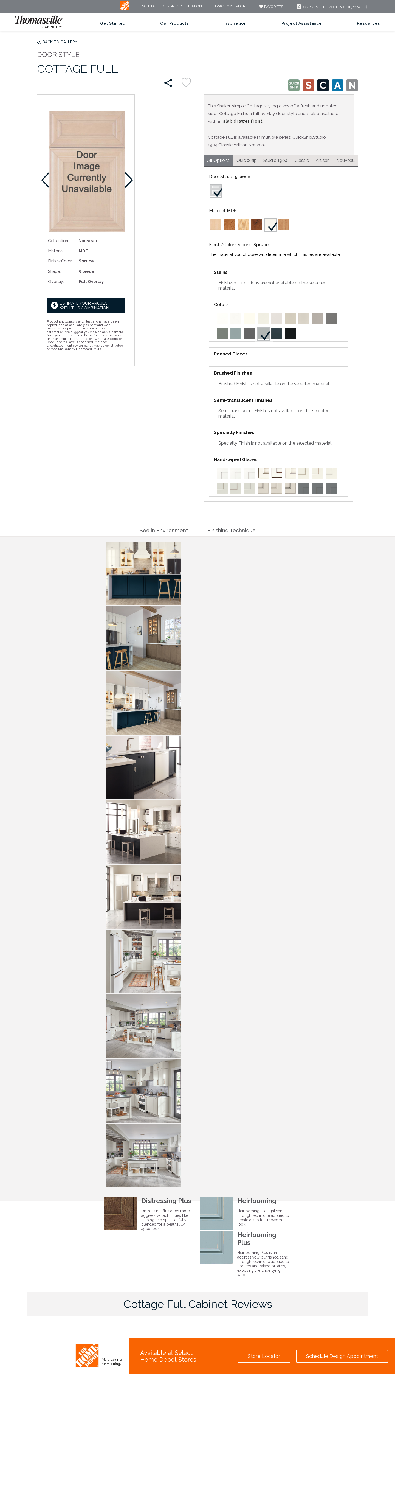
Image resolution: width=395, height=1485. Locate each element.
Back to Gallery (60, 42)
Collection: (58, 240)
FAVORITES (270, 7)
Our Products (174, 23)
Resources (368, 23)
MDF (231, 210)
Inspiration (235, 23)
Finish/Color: (60, 261)
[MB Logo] (124, 9)
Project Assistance (301, 23)
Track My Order (230, 6)
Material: (56, 250)
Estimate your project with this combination (85, 305)
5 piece (242, 176)
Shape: (54, 271)
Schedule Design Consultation (172, 6)
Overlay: (56, 281)
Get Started (113, 23)
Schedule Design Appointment (342, 1356)
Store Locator (264, 1356)
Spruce (261, 244)
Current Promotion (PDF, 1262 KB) (331, 7)
